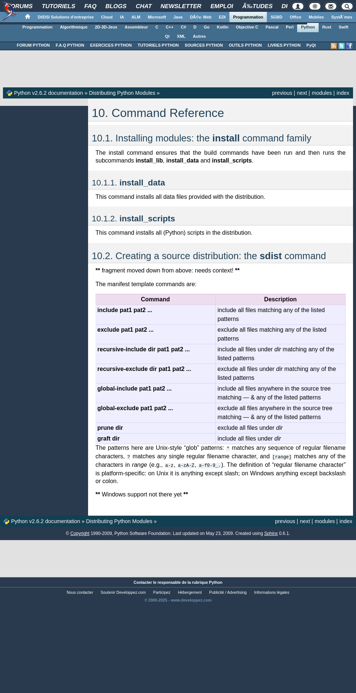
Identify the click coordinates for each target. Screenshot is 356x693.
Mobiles (316, 17)
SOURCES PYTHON (204, 45)
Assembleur (136, 27)
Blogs (116, 6)
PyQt (311, 45)
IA (122, 17)
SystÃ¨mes (341, 17)
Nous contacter (80, 591)
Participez (162, 591)
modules (322, 93)
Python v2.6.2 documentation (48, 93)
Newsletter (181, 6)
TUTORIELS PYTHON (158, 45)
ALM (135, 17)
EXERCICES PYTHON (110, 45)
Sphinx (271, 532)
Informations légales (271, 591)
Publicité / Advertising (227, 591)
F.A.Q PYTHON (70, 45)
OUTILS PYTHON (245, 45)
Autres (199, 36)
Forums (20, 6)
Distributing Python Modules (122, 93)
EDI (222, 17)
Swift (343, 27)
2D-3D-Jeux (106, 27)
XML (181, 36)
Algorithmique (74, 27)
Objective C (247, 27)
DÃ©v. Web (200, 17)
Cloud (106, 17)
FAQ (90, 6)
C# (183, 27)
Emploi (222, 6)
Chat (143, 6)
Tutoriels (58, 6)
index (343, 93)
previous (282, 93)
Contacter (143, 581)
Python (308, 27)
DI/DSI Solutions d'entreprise (66, 17)
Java (178, 17)
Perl (290, 27)
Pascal (272, 27)
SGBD (276, 17)
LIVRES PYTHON (284, 45)
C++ (170, 27)
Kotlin (222, 27)
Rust (326, 27)
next (302, 93)
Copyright (79, 532)
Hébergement (190, 591)
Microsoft (157, 17)
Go (206, 27)
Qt (167, 36)
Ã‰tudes (257, 6)
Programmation (248, 17)
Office (295, 17)
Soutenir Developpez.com (123, 591)
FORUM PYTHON (33, 45)
